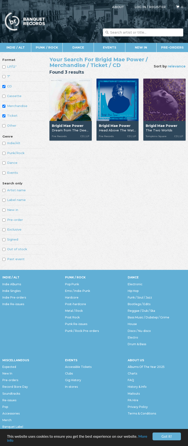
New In (141, 47)
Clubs (69, 373)
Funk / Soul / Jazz (140, 297)
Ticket (9, 115)
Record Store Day (15, 386)
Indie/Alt (11, 143)
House (132, 324)
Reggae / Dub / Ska (141, 310)
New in (10, 210)
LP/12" (9, 66)
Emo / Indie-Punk (77, 291)
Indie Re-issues (13, 304)
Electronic (135, 284)
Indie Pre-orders (14, 297)
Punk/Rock (13, 153)
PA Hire (133, 400)
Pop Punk (72, 284)
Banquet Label (12, 426)
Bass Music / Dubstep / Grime (148, 317)
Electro (133, 337)
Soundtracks (11, 393)
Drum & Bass (137, 344)
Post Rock (72, 317)
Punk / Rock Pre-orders (82, 331)
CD (7, 86)
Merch (7, 420)
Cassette (12, 96)
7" (6, 76)
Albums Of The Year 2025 (146, 367)
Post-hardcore (75, 304)
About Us (136, 360)
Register (157, 7)
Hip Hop (133, 291)
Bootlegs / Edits (139, 304)
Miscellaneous (15, 360)
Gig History (73, 380)
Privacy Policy (138, 407)
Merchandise (14, 106)
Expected (9, 367)
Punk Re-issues (76, 324)
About (118, 7)
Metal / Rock (74, 310)
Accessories (11, 413)
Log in (140, 7)
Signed (10, 239)
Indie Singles (11, 291)
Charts (132, 373)
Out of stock (14, 249)
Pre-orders (172, 47)
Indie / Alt (15, 47)
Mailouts (134, 393)
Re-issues (9, 400)
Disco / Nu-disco (139, 331)
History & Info (137, 386)
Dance (78, 47)
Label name (14, 200)
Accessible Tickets (78, 367)
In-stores (71, 386)
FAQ (131, 380)
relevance (177, 66)
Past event (13, 259)
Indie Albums (11, 284)
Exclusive (12, 229)
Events (109, 47)
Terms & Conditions (142, 413)
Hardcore (72, 297)
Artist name (14, 190)
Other (9, 125)
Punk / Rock (47, 47)
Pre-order (12, 220)
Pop (5, 407)
